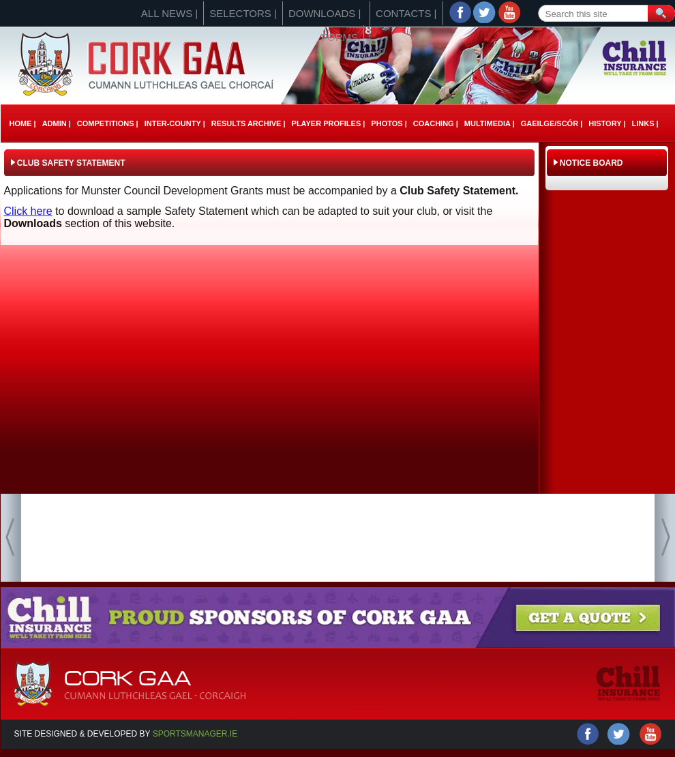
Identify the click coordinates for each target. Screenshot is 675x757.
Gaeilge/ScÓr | (551, 123)
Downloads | (324, 13)
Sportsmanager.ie (195, 734)
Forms (339, 37)
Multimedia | (489, 123)
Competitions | (107, 123)
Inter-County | (175, 123)
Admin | (56, 123)
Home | (23, 123)
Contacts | (406, 13)
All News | (169, 13)
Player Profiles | (328, 123)
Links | (644, 123)
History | (606, 123)
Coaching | (435, 123)
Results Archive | (248, 123)
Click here (28, 211)
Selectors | (243, 13)
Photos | (388, 123)
